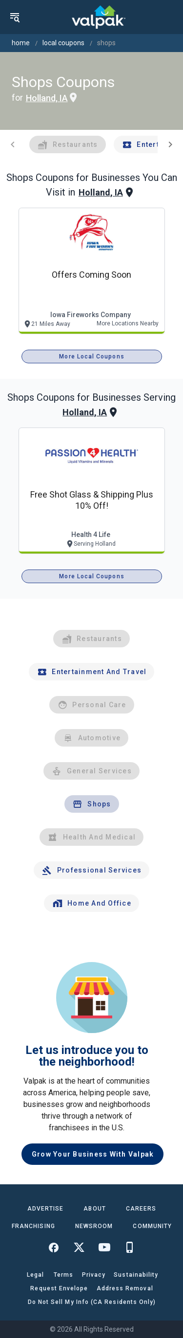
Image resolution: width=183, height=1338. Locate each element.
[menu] (14, 17)
